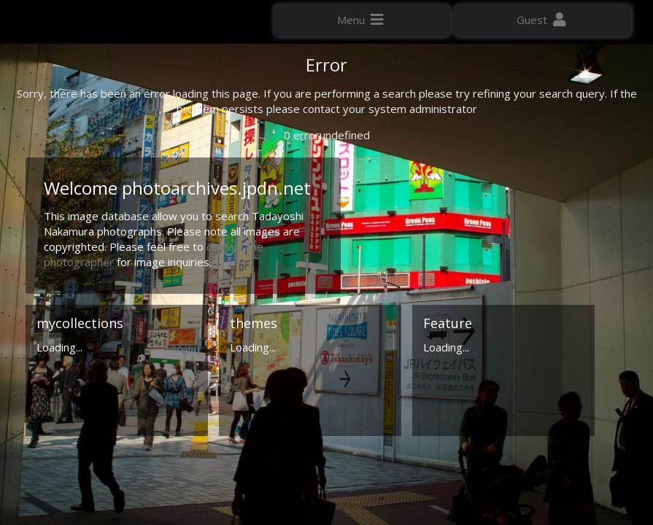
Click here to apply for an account (94, 262)
